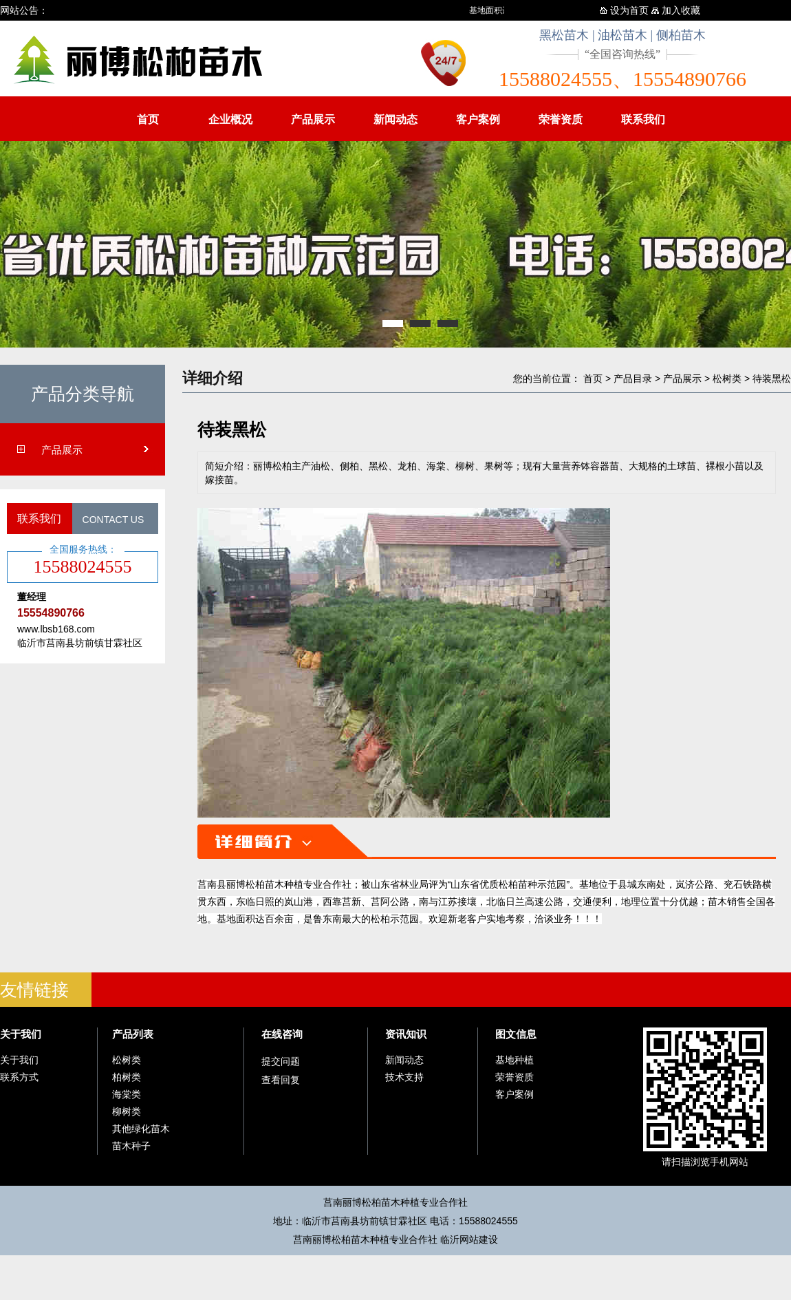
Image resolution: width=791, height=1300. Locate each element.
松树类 (727, 378)
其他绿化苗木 (141, 1128)
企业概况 (230, 119)
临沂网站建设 (469, 1239)
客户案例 (478, 119)
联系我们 (643, 119)
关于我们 (20, 1034)
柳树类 (126, 1111)
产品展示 (313, 119)
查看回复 (280, 1079)
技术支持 (404, 1077)
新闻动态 (395, 119)
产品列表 (132, 1034)
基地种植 (514, 1059)
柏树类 (126, 1077)
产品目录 (633, 378)
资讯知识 (405, 1034)
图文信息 (516, 1034)
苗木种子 (131, 1145)
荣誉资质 (561, 119)
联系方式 (19, 1077)
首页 (148, 119)
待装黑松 (771, 378)
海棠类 (126, 1094)
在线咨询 (282, 1034)
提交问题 (280, 1061)
